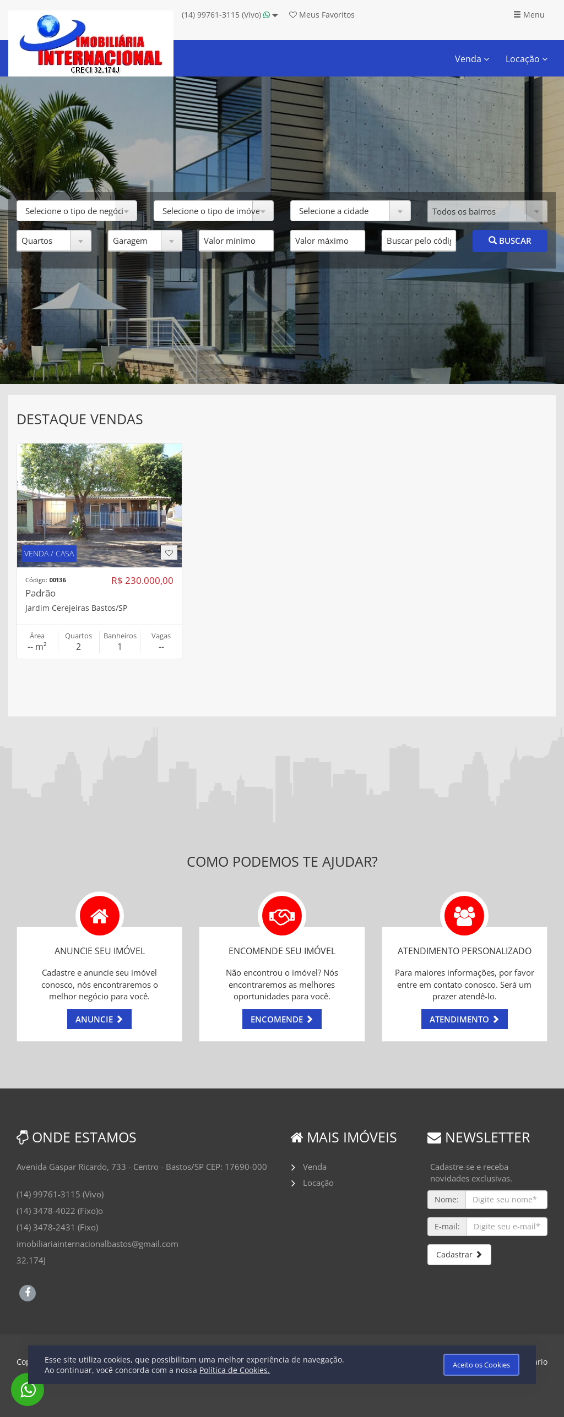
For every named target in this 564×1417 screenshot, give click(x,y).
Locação (526, 59)
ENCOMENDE (282, 1019)
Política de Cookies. (234, 1370)
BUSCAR (510, 240)
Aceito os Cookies (481, 1365)
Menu (529, 14)
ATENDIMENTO (465, 1019)
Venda (472, 59)
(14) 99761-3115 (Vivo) (230, 14)
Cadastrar (459, 1254)
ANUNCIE (99, 1019)
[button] (77, 210)
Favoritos (322, 14)
